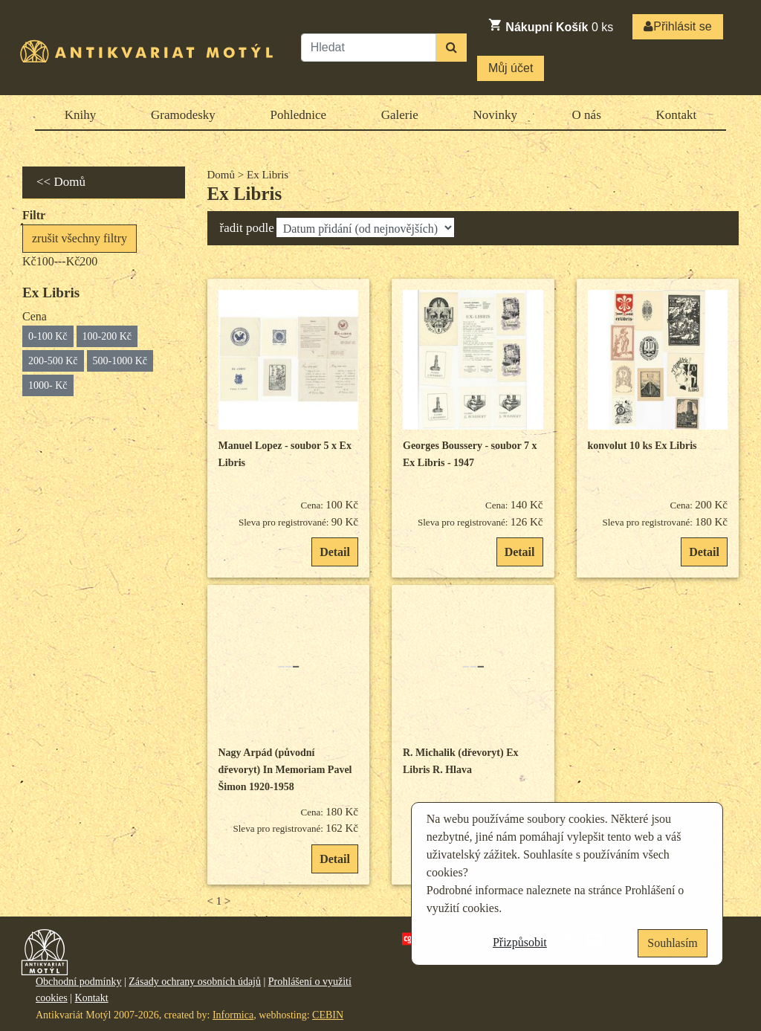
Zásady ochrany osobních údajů (195, 981)
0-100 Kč (48, 336)
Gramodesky (183, 115)
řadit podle (247, 228)
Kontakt (675, 115)
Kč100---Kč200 (59, 261)
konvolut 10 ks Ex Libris (642, 445)
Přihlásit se (677, 26)
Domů (221, 175)
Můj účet (510, 68)
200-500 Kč (53, 360)
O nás (586, 115)
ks (550, 25)
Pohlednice (299, 115)
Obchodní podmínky (79, 981)
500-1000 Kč (120, 360)
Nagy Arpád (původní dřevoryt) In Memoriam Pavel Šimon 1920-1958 (285, 770)
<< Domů (60, 182)
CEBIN (327, 1015)
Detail (335, 552)
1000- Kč (48, 385)
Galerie (399, 115)
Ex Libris (244, 194)
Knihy (81, 115)
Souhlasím (672, 943)
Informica (233, 1015)
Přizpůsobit (520, 942)
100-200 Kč (107, 336)
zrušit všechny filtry (79, 238)
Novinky (495, 115)
